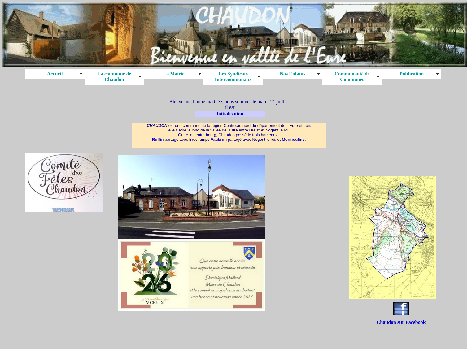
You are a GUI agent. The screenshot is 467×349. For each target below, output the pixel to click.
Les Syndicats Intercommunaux (233, 76)
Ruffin (158, 139)
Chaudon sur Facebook (401, 322)
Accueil (55, 73)
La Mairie (174, 73)
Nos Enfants (292, 73)
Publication (411, 73)
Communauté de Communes (351, 76)
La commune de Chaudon (114, 76)
